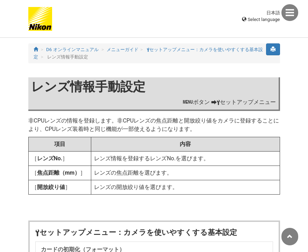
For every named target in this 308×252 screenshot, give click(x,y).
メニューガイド (122, 49)
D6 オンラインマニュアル (72, 49)
